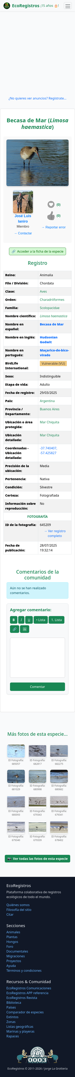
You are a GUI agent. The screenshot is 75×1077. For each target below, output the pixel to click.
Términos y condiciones (24, 970)
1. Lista (56, 620)
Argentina (47, 401)
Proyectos (13, 961)
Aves (43, 291)
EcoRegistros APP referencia (27, 993)
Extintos (12, 1017)
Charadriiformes (52, 299)
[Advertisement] (37, 53)
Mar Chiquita (49, 422)
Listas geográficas (19, 1026)
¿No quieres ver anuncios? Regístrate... (37, 98)
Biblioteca (13, 1002)
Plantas (11, 937)
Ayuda (11, 966)
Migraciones (15, 956)
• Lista (40, 620)
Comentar (37, 687)
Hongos (12, 941)
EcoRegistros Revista (21, 998)
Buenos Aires (49, 409)
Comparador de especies (25, 1012)
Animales (13, 932)
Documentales (17, 951)
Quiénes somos (18, 905)
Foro (9, 946)
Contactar (23, 233)
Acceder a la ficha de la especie (38, 251)
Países (11, 1007)
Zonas (10, 1022)
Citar (10, 914)
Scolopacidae (49, 308)
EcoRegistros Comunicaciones (28, 988)
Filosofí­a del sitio (18, 909)
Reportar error (53, 227)
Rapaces (12, 1036)
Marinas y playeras (20, 1031)
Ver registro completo (55, 533)
